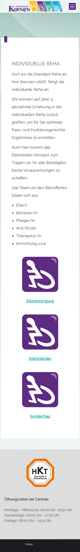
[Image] (40, 274)
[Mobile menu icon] (72, 6)
